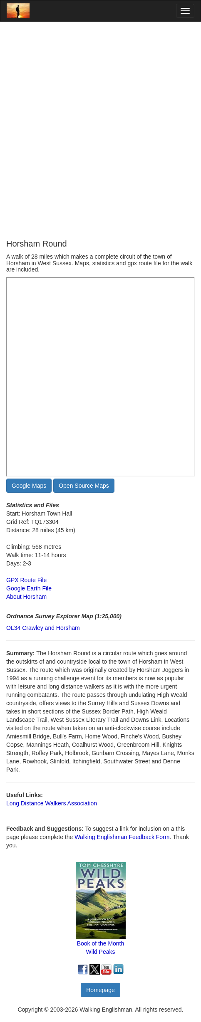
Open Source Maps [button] (84, 485)
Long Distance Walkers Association (51, 803)
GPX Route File (26, 580)
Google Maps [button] (29, 485)
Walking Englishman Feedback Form (121, 837)
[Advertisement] (100, 130)
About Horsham (26, 596)
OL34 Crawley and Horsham (43, 628)
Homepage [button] (100, 990)
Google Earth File (29, 588)
